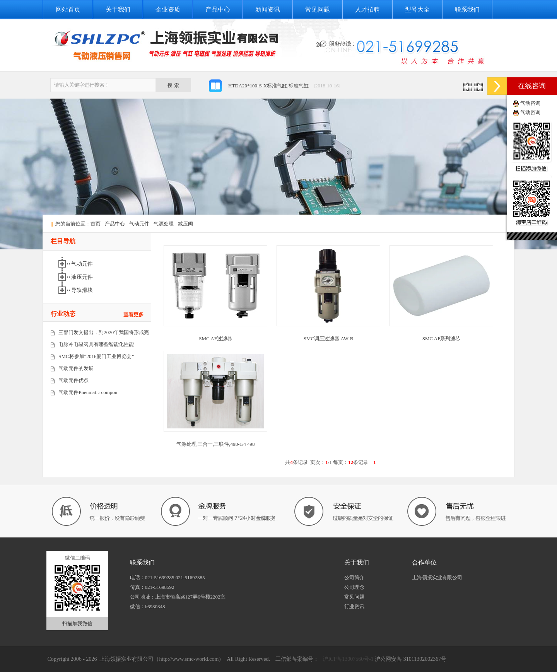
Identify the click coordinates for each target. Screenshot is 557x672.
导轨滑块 (82, 290)
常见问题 (317, 9)
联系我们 (467, 9)
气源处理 (164, 224)
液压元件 (82, 277)
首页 (96, 224)
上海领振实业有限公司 (437, 577)
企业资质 (167, 9)
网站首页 (68, 9)
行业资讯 (354, 606)
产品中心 (217, 9)
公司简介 (354, 577)
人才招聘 (367, 9)
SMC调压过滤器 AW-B (329, 338)
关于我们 (118, 9)
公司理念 (354, 587)
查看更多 (133, 314)
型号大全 (417, 9)
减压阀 (185, 224)
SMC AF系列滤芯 (441, 338)
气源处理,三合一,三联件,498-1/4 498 (215, 444)
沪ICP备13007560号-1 (347, 659)
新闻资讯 (267, 9)
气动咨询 (530, 103)
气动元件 (139, 224)
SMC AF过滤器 (215, 338)
